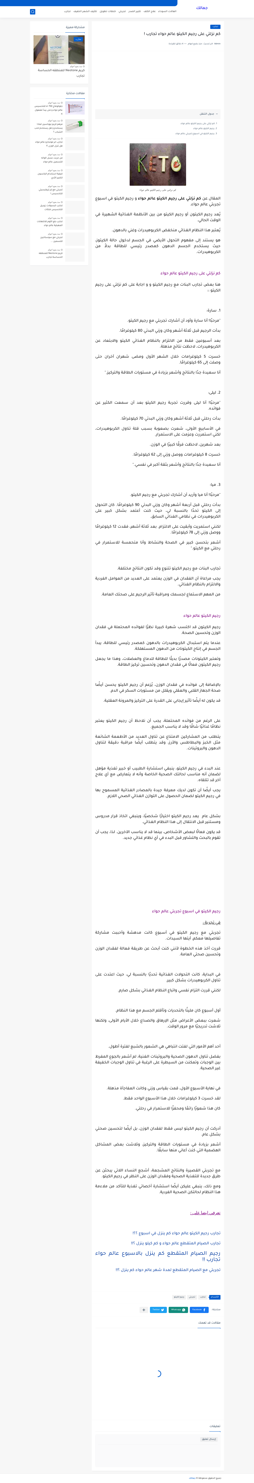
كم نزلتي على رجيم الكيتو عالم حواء (198, 124)
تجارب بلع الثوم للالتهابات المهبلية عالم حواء (50, 223)
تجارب (67, 11)
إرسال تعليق (209, 1439)
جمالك (202, 8)
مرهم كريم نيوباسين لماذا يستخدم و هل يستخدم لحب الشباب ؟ (48, 128)
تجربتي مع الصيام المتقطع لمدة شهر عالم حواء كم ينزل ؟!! (168, 1270)
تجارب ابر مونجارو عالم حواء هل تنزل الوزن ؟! (49, 144)
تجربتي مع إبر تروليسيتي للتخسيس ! (51, 192)
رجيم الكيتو (179, 1297)
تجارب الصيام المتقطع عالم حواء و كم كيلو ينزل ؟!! (175, 1244)
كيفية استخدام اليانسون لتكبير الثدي (50, 176)
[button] (199, 1310)
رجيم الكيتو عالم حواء (203, 128)
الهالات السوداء (167, 11)
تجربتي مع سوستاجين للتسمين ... (51, 239)
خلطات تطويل (108, 11)
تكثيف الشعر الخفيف (85, 11)
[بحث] (32, 11)
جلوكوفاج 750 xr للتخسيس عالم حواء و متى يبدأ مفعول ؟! (48, 110)
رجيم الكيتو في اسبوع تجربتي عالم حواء (195, 134)
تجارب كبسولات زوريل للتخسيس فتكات (51, 208)
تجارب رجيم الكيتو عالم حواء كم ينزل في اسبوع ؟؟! (176, 1234)
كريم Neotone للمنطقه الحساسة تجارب (61, 73)
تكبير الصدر (135, 11)
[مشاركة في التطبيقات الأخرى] (144, 1310)
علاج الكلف (150, 11)
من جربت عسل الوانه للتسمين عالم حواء (52, 160)
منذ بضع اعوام (76, 66)
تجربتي (122, 11)
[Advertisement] (157, 82)
